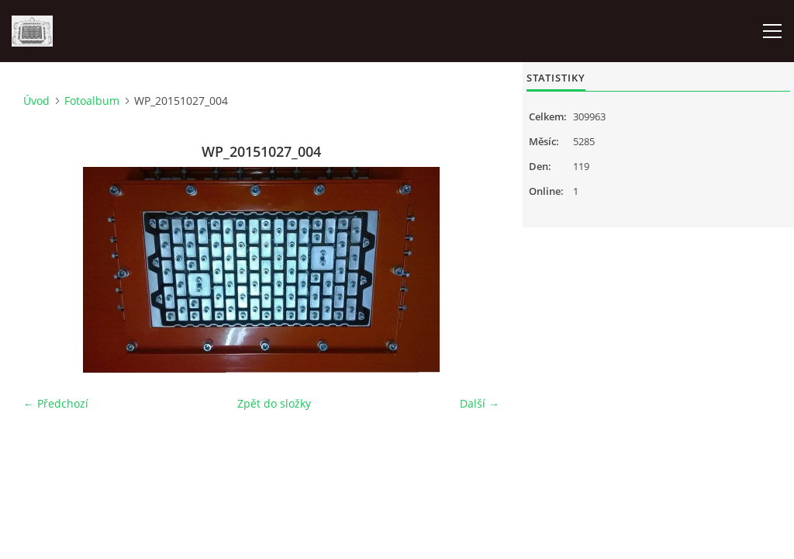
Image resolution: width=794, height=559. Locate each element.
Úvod (36, 100)
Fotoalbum (91, 100)
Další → (479, 403)
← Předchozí (55, 403)
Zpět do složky (274, 403)
